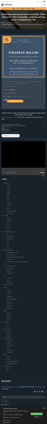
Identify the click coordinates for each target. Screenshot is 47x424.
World (5, 287)
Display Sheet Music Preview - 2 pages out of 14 (10, 132)
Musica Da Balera (10, 345)
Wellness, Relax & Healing (12, 363)
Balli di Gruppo (9, 340)
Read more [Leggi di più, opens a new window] (5, 412)
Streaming (28, 8)
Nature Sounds (9, 259)
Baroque (8, 188)
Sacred (8, 208)
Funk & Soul (6, 322)
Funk (8, 327)
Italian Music (9, 306)
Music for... (6, 354)
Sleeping (8, 359)
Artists (17, 8)
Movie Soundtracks (10, 236)
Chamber (8, 192)
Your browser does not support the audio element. (10, 135)
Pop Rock (5, 264)
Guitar (8, 241)
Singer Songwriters (10, 268)
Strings (8, 202)
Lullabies (8, 315)
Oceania (8, 294)
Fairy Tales (9, 320)
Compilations (9, 204)
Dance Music (9, 331)
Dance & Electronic (7, 329)
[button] (16, 422)
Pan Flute (8, 248)
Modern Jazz (9, 218)
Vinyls (8, 368)
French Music (9, 290)
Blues (8, 222)
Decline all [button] (36, 416)
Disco (8, 324)
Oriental (8, 301)
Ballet (8, 197)
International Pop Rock (11, 266)
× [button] (45, 408)
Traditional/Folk (10, 273)
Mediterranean (9, 297)
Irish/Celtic (9, 292)
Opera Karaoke (27, 96)
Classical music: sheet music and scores (12, 22)
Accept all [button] (36, 413)
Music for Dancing (7, 338)
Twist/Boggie (9, 352)
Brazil (8, 280)
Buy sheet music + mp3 (15, 101)
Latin (4, 275)
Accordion (9, 343)
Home (3, 22)
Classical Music (19, 96)
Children (5, 310)
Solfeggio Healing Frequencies (12, 252)
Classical (8, 185)
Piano (8, 199)
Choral (8, 195)
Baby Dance (9, 317)
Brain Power (9, 357)
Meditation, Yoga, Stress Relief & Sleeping (15, 257)
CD (7, 370)
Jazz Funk (8, 225)
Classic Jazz (9, 220)
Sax (7, 245)
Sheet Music (22, 8)
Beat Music (9, 271)
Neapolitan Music (10, 308)
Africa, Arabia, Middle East (12, 299)
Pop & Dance (9, 278)
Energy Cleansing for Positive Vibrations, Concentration (17, 261)
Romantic (8, 190)
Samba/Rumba (9, 350)
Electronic (9, 336)
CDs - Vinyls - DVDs (7, 366)
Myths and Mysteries (11, 255)
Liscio (8, 347)
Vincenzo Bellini (12, 90)
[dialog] (23, 415)
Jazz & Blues (6, 215)
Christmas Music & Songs (8, 285)
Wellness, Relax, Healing (8, 250)
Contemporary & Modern (11, 211)
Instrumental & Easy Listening (9, 232)
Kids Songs (9, 313)
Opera (23, 96)
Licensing (33, 8)
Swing (8, 229)
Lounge (8, 334)
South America (9, 304)
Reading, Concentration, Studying (13, 361)
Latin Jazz (9, 227)
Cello (8, 234)
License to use (5, 104)
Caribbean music (10, 282)
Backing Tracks (10, 238)
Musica (13, 8)
